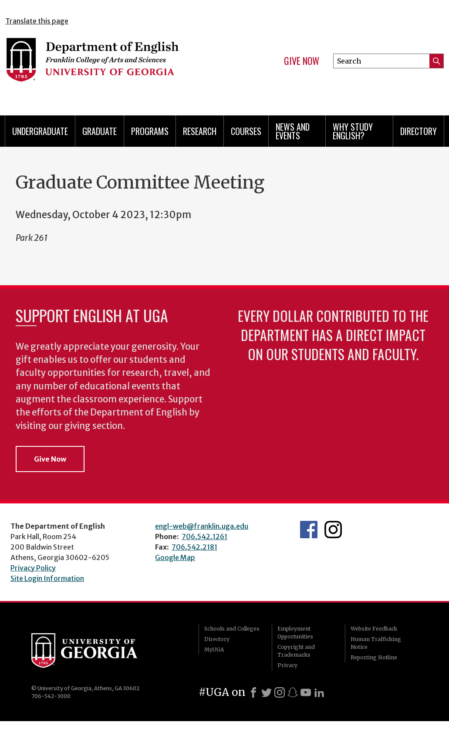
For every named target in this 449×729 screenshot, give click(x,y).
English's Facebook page (308, 529)
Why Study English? (353, 131)
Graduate (99, 131)
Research (199, 131)
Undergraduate (40, 131)
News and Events (293, 131)
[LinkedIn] (319, 692)
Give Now (301, 61)
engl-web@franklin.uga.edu (201, 526)
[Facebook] (253, 692)
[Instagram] (279, 692)
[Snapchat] (292, 692)
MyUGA (214, 649)
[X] (266, 692)
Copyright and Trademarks (296, 651)
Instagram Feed (333, 529)
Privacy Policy (33, 568)
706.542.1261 (204, 536)
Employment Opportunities (295, 632)
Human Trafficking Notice (376, 643)
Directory (418, 131)
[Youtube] (305, 692)
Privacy (287, 665)
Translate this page (36, 21)
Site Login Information (47, 578)
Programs (150, 131)
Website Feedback (374, 628)
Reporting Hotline (374, 657)
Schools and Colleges (232, 628)
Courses (246, 131)
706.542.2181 (194, 547)
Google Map (175, 557)
